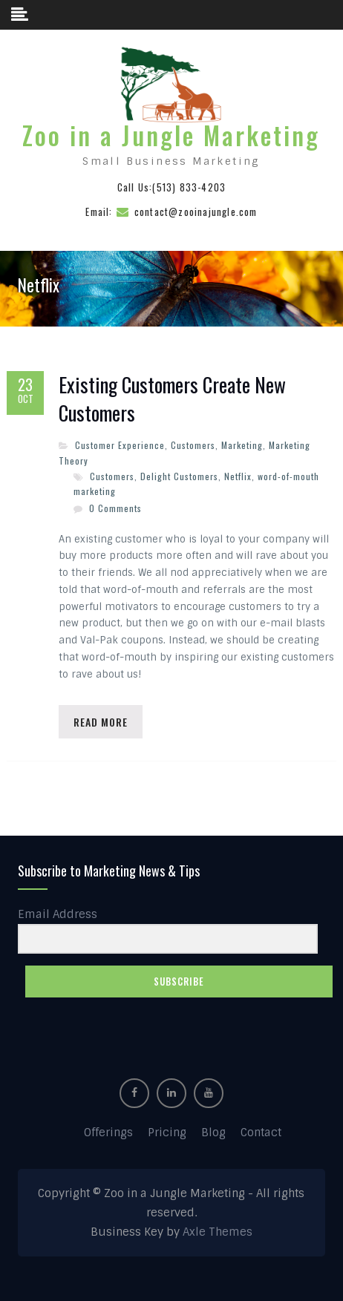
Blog (213, 1132)
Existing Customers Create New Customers (172, 399)
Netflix (238, 476)
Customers (193, 445)
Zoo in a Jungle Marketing (171, 135)
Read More (101, 722)
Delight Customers (179, 476)
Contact (261, 1132)
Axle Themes (217, 1232)
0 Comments (115, 508)
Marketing (242, 445)
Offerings (108, 1132)
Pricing (167, 1132)
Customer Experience (120, 445)
